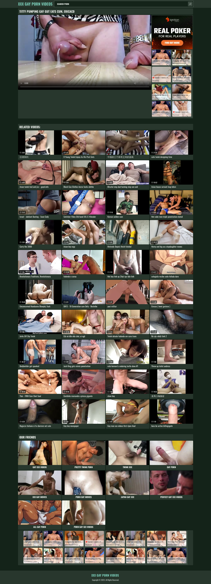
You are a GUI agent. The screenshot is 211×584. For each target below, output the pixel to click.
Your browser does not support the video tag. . (84, 52)
